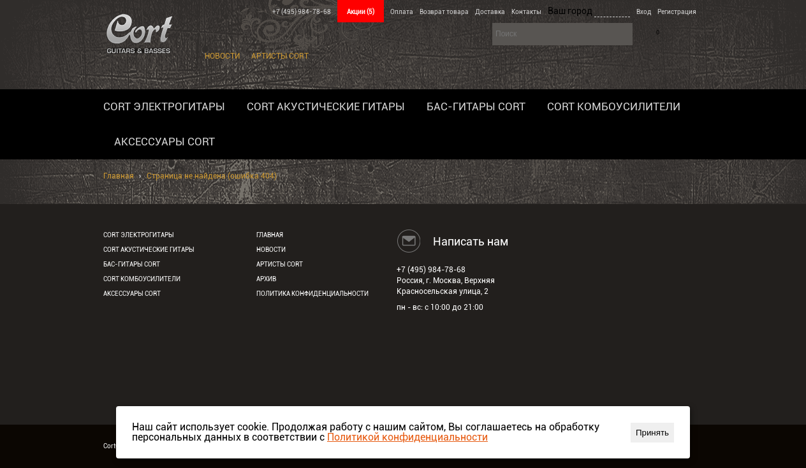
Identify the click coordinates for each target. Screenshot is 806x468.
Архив (266, 278)
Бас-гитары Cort (476, 106)
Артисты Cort (280, 56)
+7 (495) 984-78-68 (301, 11)
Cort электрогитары (164, 106)
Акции (360, 11)
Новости (222, 56)
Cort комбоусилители (613, 106)
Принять (652, 432)
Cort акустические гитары (326, 106)
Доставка (490, 11)
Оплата (401, 11)
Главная (118, 176)
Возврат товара (444, 11)
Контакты (526, 11)
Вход (643, 11)
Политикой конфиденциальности (407, 437)
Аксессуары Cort (164, 141)
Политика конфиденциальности (312, 293)
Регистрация (676, 11)
